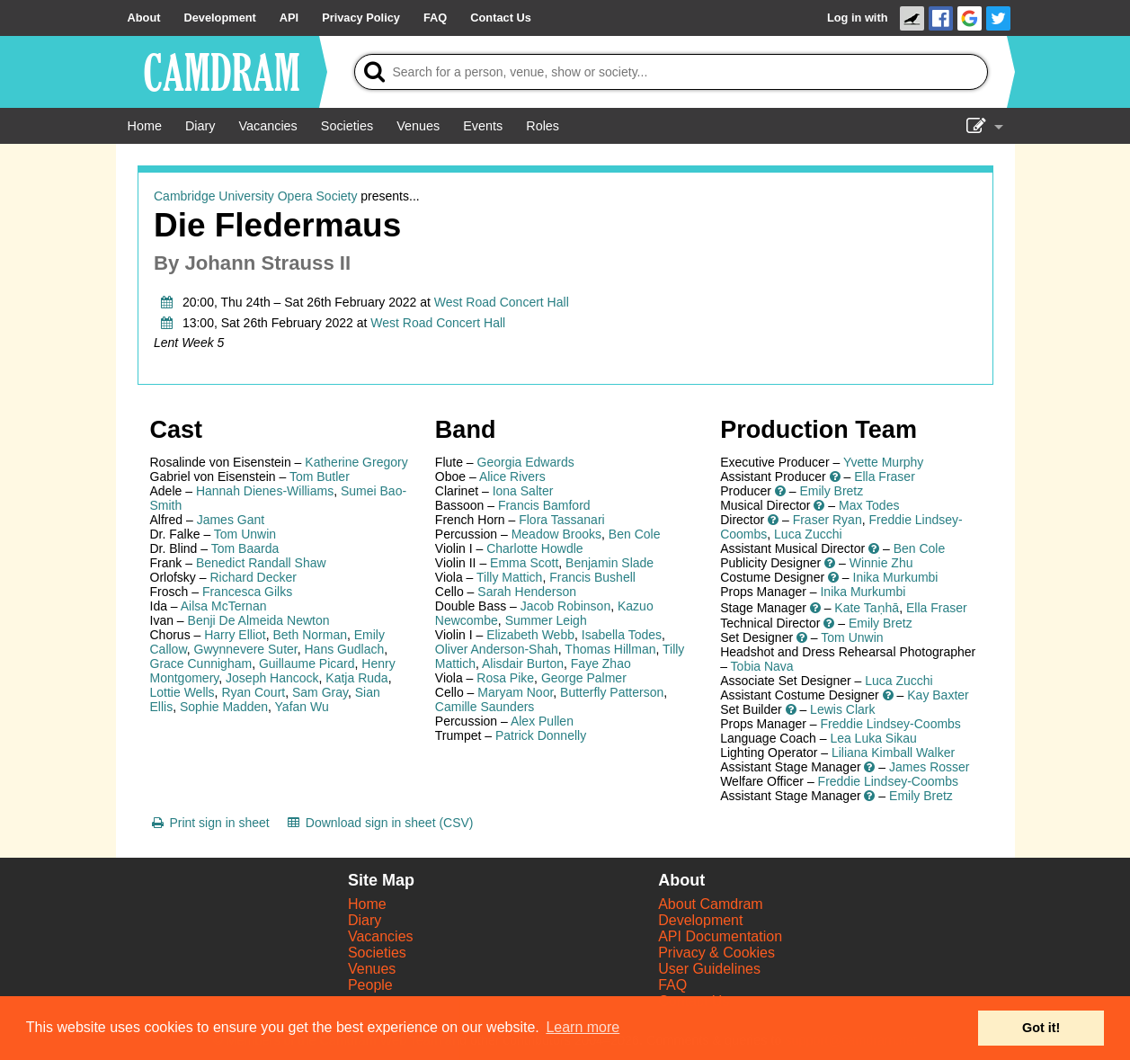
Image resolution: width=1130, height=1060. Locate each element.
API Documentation (720, 936)
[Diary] (200, 126)
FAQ (672, 985)
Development (700, 920)
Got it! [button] (1041, 1027)
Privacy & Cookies (716, 952)
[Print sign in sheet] (210, 822)
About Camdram (710, 904)
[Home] (145, 126)
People (370, 985)
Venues (372, 968)
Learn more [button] (582, 1027)
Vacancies (381, 936)
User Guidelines (709, 968)
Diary (364, 920)
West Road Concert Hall (501, 302)
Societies (377, 952)
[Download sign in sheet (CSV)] (380, 822)
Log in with (857, 17)
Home (367, 904)
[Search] (671, 72)
